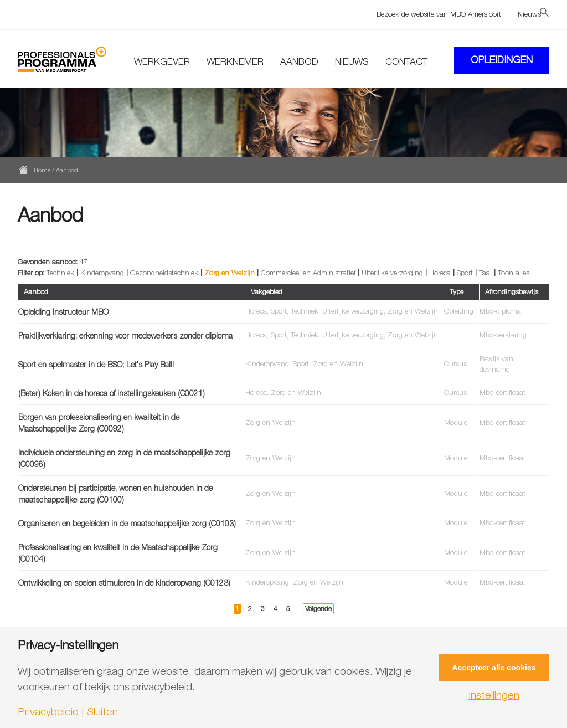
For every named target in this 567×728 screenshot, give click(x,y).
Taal (485, 272)
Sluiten (102, 711)
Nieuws (529, 13)
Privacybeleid (48, 711)
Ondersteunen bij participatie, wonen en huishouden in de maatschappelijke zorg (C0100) (115, 493)
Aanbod (299, 61)
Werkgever (162, 61)
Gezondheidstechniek (164, 272)
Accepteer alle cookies (494, 667)
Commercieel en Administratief (308, 272)
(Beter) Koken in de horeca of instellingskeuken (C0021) (111, 393)
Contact (406, 61)
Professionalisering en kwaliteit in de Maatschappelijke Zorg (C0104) (118, 552)
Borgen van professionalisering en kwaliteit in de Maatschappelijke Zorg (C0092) (98, 422)
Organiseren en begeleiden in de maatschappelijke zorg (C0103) (127, 523)
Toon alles (513, 272)
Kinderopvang (102, 272)
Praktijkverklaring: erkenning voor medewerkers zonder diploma (125, 335)
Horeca (440, 272)
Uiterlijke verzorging (392, 272)
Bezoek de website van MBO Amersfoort (439, 13)
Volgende (318, 608)
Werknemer (235, 61)
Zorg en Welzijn (229, 272)
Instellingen (493, 695)
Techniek (60, 272)
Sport (465, 272)
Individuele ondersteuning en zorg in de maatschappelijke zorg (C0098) (124, 458)
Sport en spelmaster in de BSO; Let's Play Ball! (96, 364)
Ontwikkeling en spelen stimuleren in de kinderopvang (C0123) (124, 582)
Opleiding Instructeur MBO (63, 311)
